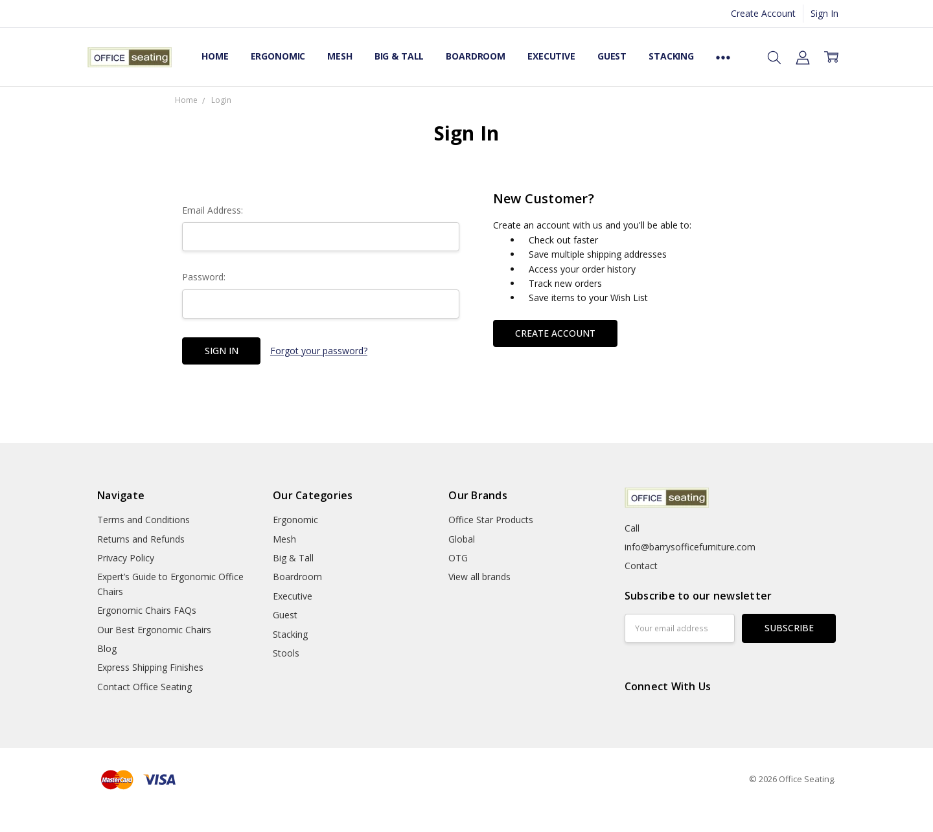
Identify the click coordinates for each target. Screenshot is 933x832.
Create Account (763, 13)
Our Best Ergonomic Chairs (154, 630)
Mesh (339, 56)
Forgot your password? (318, 350)
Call (632, 528)
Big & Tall (399, 56)
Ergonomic (278, 56)
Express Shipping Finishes (150, 667)
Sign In (824, 13)
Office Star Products (490, 519)
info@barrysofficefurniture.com (690, 547)
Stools (286, 653)
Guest (612, 56)
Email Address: (212, 210)
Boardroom (475, 56)
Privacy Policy (125, 558)
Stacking (671, 56)
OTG (458, 558)
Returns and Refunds (141, 539)
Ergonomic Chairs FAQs (146, 610)
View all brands (479, 576)
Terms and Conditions (143, 519)
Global (461, 539)
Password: (203, 277)
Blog (107, 648)
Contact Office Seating (144, 686)
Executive (551, 56)
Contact (641, 565)
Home (215, 56)
